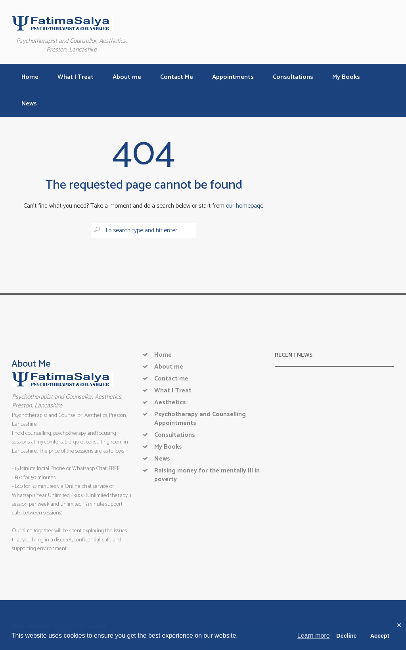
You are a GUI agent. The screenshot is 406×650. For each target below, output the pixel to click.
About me (168, 366)
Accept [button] (379, 636)
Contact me (171, 378)
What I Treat (173, 390)
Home (163, 355)
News (162, 458)
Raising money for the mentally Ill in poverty (207, 475)
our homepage (244, 206)
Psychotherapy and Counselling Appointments (200, 418)
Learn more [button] (313, 635)
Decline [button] (346, 636)
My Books (168, 447)
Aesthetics (170, 402)
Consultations (174, 435)
